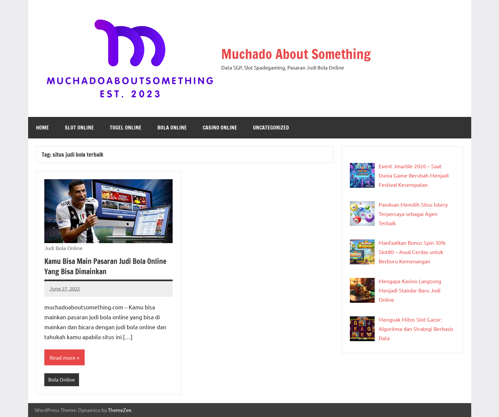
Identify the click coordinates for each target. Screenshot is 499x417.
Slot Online (79, 127)
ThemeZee (119, 410)
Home (42, 127)
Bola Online (172, 127)
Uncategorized (271, 127)
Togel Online (126, 127)
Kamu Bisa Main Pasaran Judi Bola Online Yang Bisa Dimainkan (105, 266)
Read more (62, 357)
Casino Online (220, 127)
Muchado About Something (296, 53)
